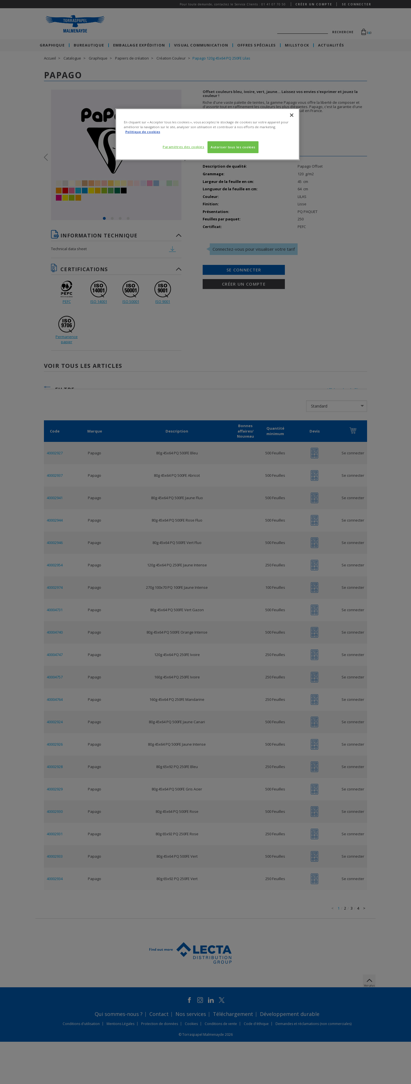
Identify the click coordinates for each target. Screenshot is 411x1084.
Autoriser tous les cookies (233, 147)
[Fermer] (291, 115)
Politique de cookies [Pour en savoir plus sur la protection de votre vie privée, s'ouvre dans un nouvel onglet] (142, 132)
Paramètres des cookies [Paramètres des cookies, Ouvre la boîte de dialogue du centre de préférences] (183, 147)
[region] (207, 134)
